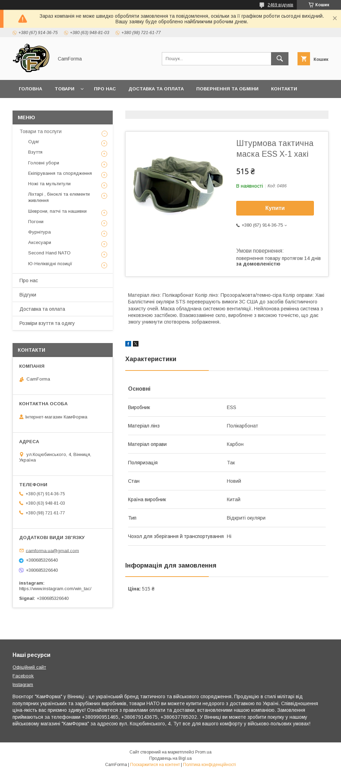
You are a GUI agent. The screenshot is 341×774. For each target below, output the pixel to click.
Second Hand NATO (49, 252)
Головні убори (43, 162)
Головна (30, 88)
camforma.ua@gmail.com (52, 550)
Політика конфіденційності (209, 764)
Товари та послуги (40, 131)
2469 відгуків (280, 4)
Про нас (105, 88)
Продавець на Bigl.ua (170, 758)
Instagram (23, 684)
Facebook (23, 675)
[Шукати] (279, 58)
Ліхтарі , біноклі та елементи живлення (59, 197)
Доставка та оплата (156, 88)
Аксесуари (39, 242)
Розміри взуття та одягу (47, 323)
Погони (35, 221)
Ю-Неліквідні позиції (50, 263)
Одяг (33, 141)
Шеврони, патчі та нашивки (57, 211)
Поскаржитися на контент (155, 764)
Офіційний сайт (29, 667)
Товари (64, 88)
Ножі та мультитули (49, 183)
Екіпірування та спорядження (60, 173)
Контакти (284, 88)
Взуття (35, 152)
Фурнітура (39, 232)
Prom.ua (203, 752)
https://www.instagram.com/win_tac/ (55, 588)
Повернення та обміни (227, 88)
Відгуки (27, 295)
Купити (275, 208)
